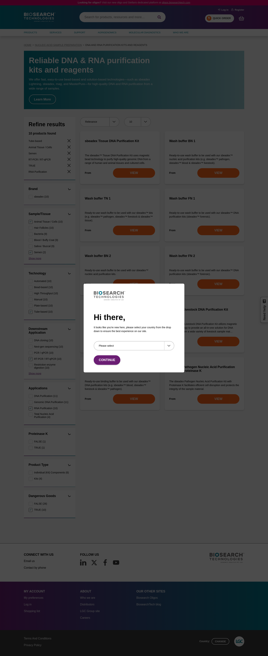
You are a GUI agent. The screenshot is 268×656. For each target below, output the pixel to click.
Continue (107, 360)
